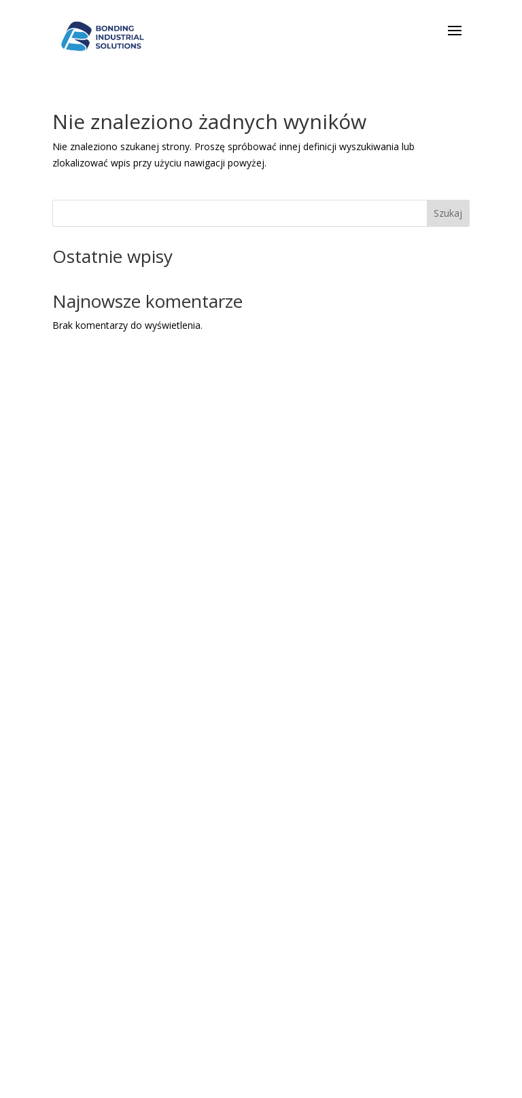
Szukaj (448, 213)
